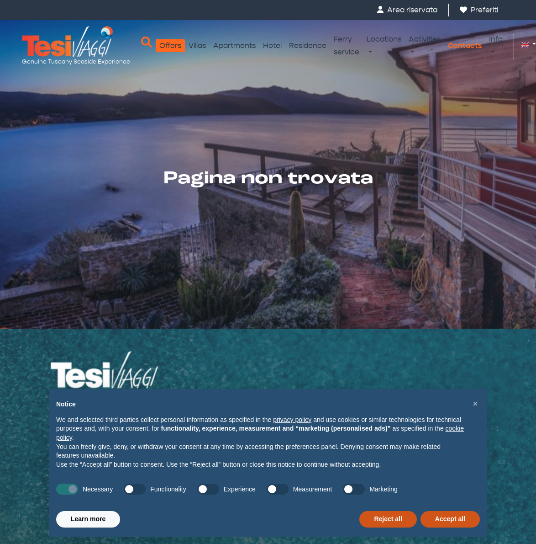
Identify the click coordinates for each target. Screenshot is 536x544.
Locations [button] (384, 39)
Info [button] (496, 39)
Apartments (234, 45)
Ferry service (346, 45)
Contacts (465, 45)
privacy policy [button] (292, 419)
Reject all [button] (388, 519)
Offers (170, 45)
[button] (525, 44)
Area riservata (407, 9)
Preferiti (479, 9)
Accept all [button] (450, 519)
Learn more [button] (88, 519)
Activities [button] (425, 39)
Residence (307, 45)
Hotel (272, 45)
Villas (197, 45)
